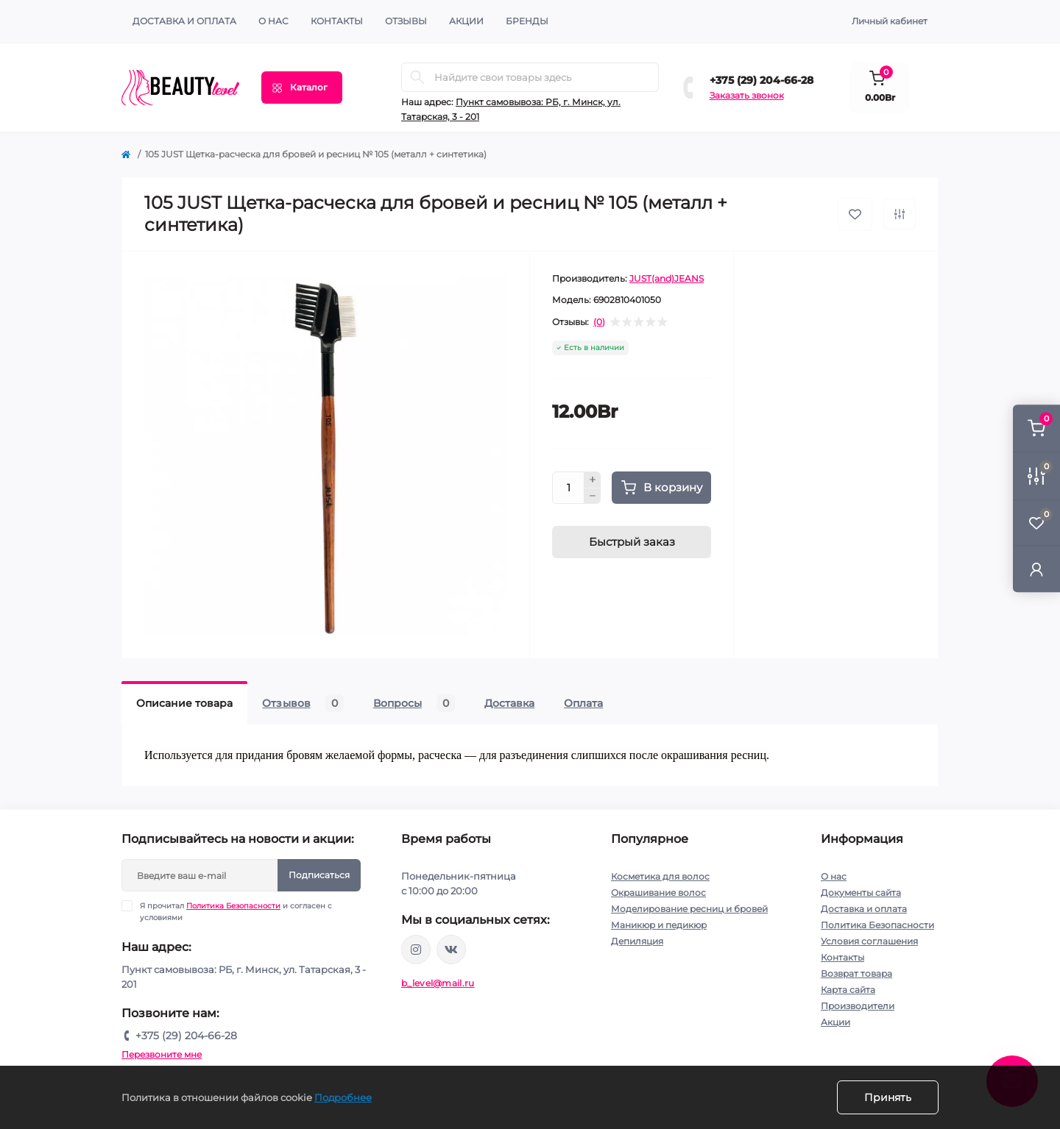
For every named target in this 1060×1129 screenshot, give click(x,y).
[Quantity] (568, 487)
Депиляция (637, 941)
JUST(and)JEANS (666, 278)
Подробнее (343, 1097)
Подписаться (319, 874)
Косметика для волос (660, 876)
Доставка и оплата (184, 20)
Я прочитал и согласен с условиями (236, 911)
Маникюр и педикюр (659, 924)
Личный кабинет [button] (890, 20)
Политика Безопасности (233, 906)
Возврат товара (856, 973)
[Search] (417, 77)
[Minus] (592, 496)
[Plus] (592, 479)
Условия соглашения (869, 941)
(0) (599, 322)
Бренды (527, 20)
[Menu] (301, 87)
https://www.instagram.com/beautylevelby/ (416, 949)
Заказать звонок (747, 95)
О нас (273, 20)
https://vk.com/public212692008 (451, 949)
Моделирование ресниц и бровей (689, 908)
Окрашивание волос (658, 892)
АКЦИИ (466, 20)
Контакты (842, 957)
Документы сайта (861, 892)
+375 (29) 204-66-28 (761, 80)
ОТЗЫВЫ (406, 20)
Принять (887, 1097)
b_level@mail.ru (438, 983)
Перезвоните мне (161, 1054)
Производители (857, 1005)
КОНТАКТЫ (337, 20)
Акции (835, 1022)
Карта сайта (848, 989)
